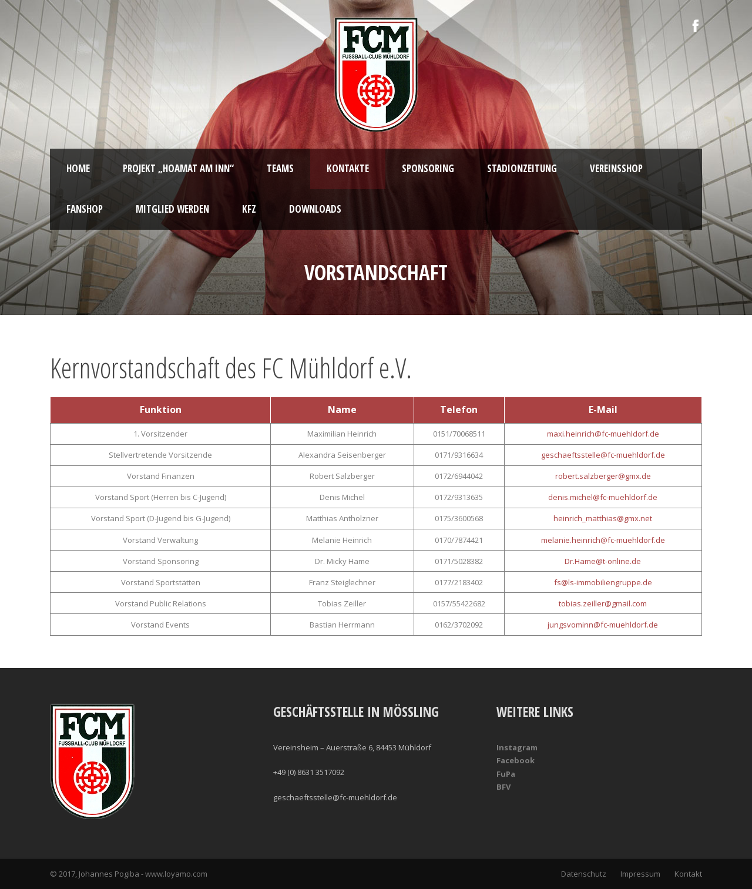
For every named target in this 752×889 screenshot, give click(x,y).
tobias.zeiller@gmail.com (603, 603)
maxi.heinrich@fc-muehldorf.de (603, 433)
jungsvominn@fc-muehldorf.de (603, 624)
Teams (280, 168)
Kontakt (688, 873)
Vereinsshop (616, 168)
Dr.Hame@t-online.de (603, 561)
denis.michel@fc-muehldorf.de (602, 497)
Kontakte (348, 168)
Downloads (315, 209)
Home (78, 168)
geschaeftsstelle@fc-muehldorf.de (603, 454)
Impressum (640, 873)
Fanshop (84, 209)
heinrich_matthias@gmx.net (602, 518)
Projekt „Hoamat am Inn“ (178, 168)
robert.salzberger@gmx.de (603, 476)
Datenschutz (583, 873)
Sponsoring (428, 168)
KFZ (249, 209)
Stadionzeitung (522, 168)
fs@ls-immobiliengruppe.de (603, 582)
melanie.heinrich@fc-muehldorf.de (603, 540)
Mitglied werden (172, 209)
